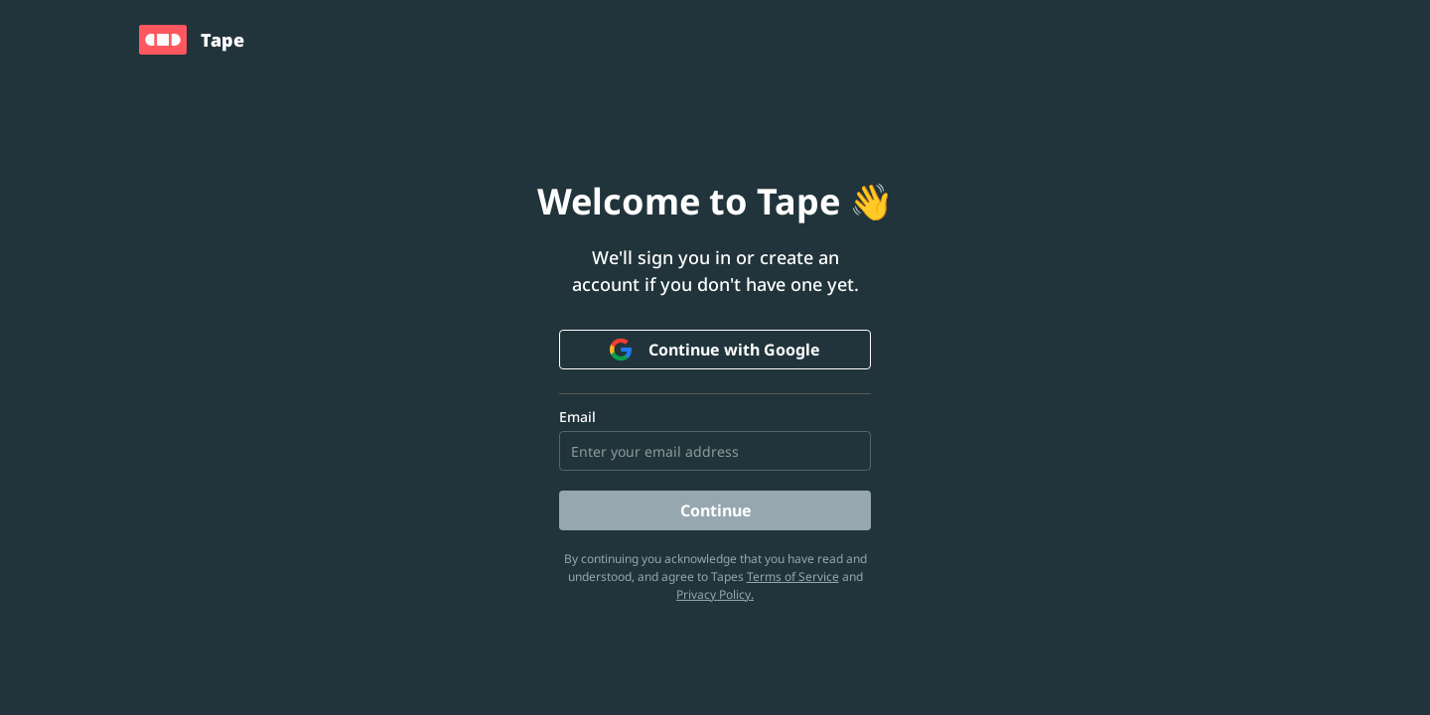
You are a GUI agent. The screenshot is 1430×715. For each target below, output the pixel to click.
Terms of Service (793, 576)
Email (577, 417)
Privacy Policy (713, 594)
